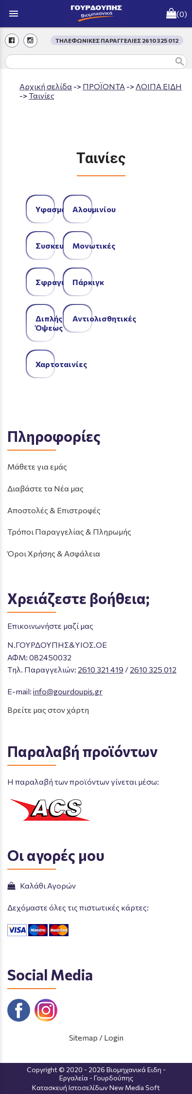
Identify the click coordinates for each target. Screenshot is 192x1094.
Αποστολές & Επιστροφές (54, 510)
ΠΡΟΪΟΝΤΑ (104, 86)
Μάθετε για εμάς (37, 466)
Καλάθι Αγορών (41, 885)
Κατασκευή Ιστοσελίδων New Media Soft (96, 1087)
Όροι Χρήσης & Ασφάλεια (53, 553)
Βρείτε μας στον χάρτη (48, 709)
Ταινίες (41, 95)
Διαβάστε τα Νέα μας (45, 488)
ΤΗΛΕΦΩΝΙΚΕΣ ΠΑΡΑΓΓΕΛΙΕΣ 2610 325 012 (116, 40)
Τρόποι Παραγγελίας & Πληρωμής (69, 531)
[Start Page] (96, 13)
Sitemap (83, 1037)
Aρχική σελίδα (45, 86)
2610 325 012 (153, 669)
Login (113, 1037)
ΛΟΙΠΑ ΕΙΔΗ (159, 86)
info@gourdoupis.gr (68, 691)
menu (13, 13)
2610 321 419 (100, 669)
